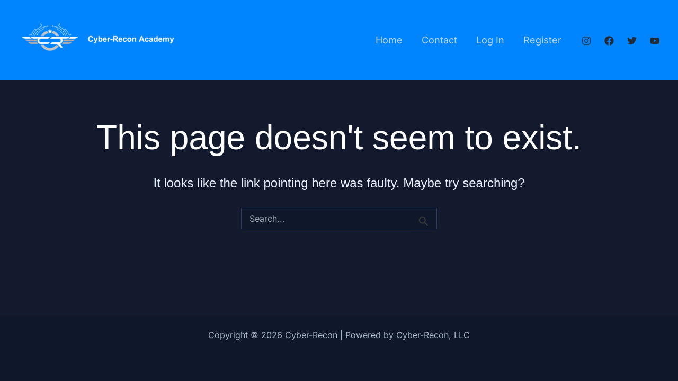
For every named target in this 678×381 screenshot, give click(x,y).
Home (389, 40)
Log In (490, 40)
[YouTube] (654, 41)
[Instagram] (586, 41)
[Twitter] (632, 41)
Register (542, 40)
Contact (439, 40)
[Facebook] (609, 41)
